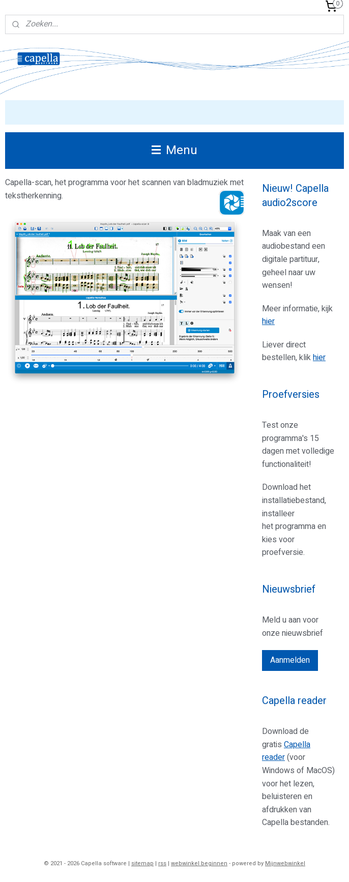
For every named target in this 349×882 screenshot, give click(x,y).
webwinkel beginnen (199, 863)
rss (162, 863)
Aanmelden (290, 660)
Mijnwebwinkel (285, 863)
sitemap (142, 863)
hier (268, 321)
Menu (174, 150)
